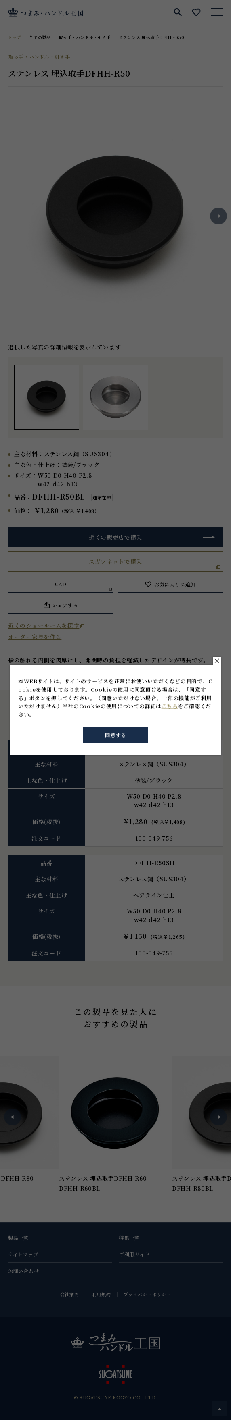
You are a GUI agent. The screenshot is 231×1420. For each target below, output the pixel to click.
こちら (170, 706)
